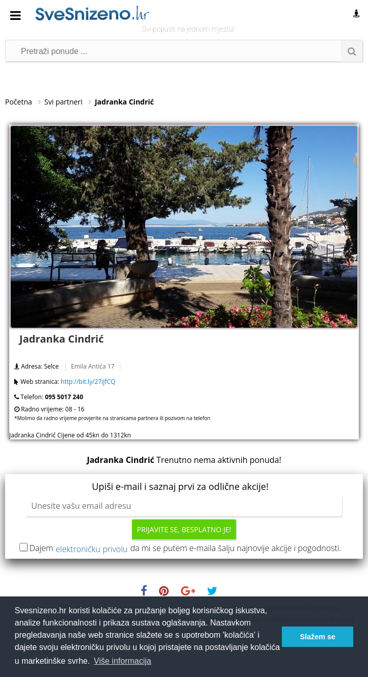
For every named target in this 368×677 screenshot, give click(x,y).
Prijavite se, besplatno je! (184, 529)
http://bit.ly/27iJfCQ (88, 381)
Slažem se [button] (317, 637)
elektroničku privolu (91, 549)
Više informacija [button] (122, 661)
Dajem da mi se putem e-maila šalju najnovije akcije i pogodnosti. (185, 548)
